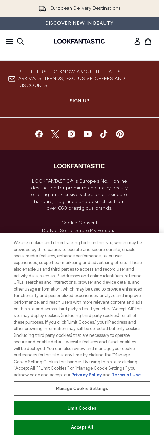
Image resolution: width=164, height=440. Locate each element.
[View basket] (148, 41)
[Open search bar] (20, 41)
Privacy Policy (86, 374)
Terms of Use (126, 374)
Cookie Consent (79, 223)
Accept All (82, 427)
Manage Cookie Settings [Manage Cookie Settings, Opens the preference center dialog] (82, 388)
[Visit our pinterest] (120, 134)
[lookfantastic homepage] (79, 41)
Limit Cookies (82, 408)
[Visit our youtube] (87, 134)
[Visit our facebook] (39, 134)
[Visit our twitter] (55, 134)
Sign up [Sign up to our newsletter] (79, 101)
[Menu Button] (7, 41)
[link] (137, 41)
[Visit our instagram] (71, 134)
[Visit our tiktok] (104, 134)
